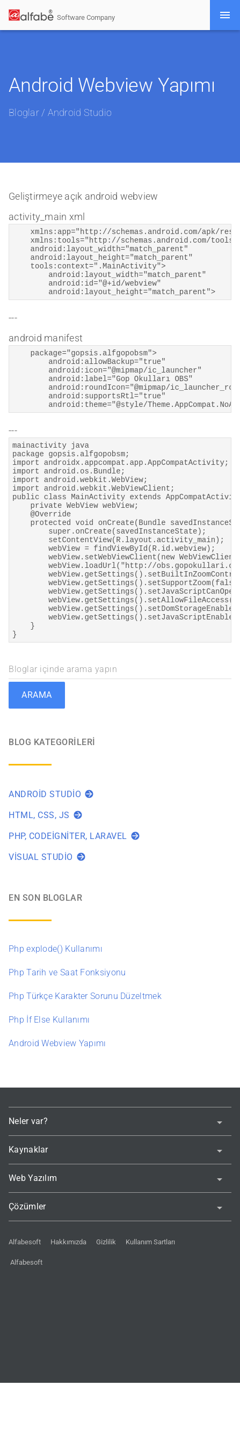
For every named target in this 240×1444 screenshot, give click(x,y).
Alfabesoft (25, 1303)
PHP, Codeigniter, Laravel (74, 897)
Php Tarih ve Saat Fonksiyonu (67, 1034)
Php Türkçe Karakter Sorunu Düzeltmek (85, 1057)
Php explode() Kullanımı (56, 1010)
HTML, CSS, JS (46, 876)
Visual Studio (47, 918)
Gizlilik (106, 1303)
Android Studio (80, 112)
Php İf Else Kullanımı (49, 1081)
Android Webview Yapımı (57, 1104)
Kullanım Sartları (150, 1303)
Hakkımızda (68, 1303)
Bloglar (24, 112)
